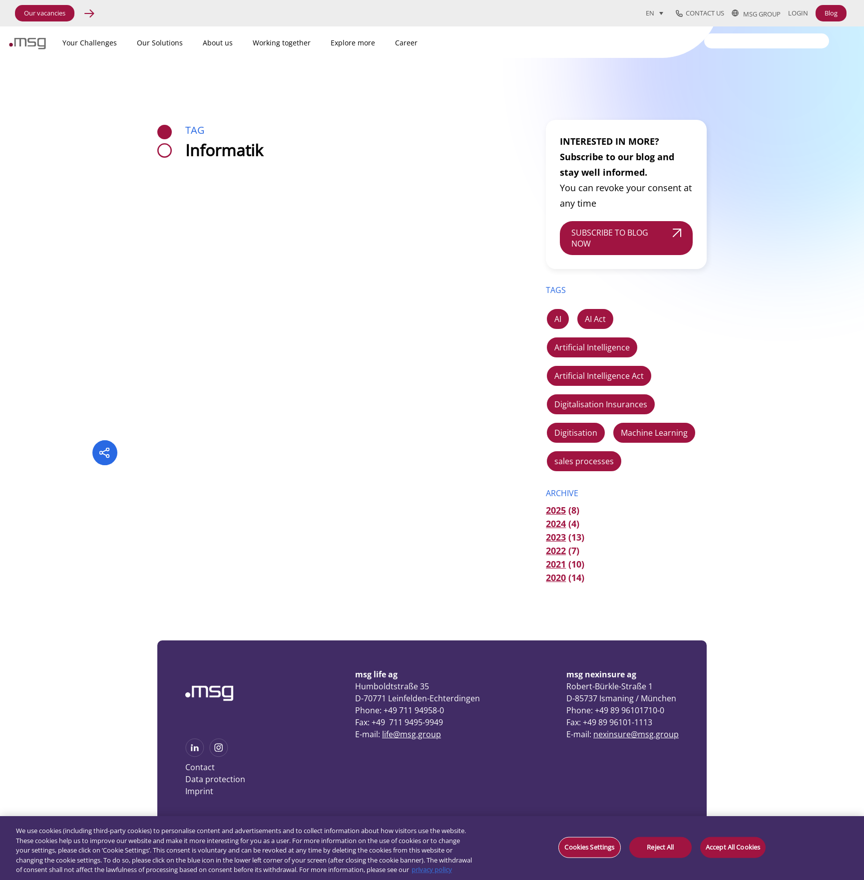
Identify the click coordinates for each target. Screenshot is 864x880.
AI (557, 318)
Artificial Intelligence (592, 347)
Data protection (215, 779)
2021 (556, 564)
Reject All (660, 847)
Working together (282, 42)
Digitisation (575, 432)
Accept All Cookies (733, 847)
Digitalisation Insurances (600, 404)
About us (218, 42)
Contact (200, 767)
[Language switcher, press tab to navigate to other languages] (654, 13)
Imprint (199, 791)
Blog (831, 12)
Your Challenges (89, 42)
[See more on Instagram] (218, 753)
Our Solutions (160, 42)
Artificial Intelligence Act (599, 375)
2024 (556, 524)
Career (406, 42)
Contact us (700, 13)
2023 (556, 537)
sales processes (584, 461)
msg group (756, 13)
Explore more (353, 42)
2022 (556, 551)
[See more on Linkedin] (194, 753)
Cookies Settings (589, 847)
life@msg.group (411, 734)
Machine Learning (654, 432)
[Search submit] (822, 40)
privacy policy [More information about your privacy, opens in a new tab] (432, 869)
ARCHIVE (562, 493)
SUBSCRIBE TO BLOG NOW (609, 238)
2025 (556, 510)
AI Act (595, 318)
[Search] (766, 40)
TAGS (556, 290)
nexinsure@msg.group (636, 734)
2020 (556, 578)
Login (798, 13)
